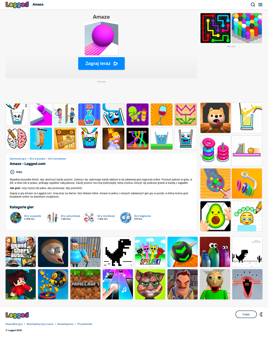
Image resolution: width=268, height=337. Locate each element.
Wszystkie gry (14, 324)
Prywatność (84, 324)
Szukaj (253, 4)
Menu (260, 4)
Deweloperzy (65, 324)
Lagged (18, 4)
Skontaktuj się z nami (40, 324)
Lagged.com (18, 315)
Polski (246, 314)
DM (261, 314)
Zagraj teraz (98, 63)
